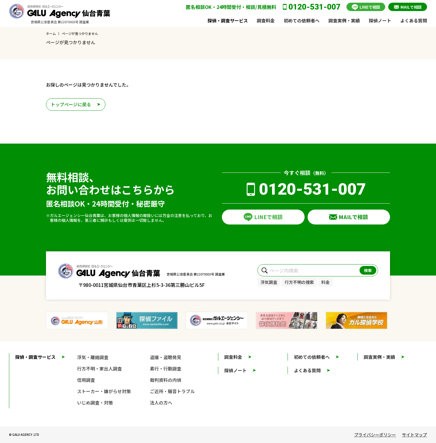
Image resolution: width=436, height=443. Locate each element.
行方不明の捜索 (299, 282)
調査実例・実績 (344, 20)
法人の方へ (161, 402)
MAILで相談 (411, 7)
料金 (325, 282)
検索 (368, 270)
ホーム (51, 33)
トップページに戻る (71, 104)
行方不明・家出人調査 (99, 368)
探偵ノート (380, 20)
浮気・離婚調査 (92, 357)
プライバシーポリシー (375, 435)
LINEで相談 (370, 7)
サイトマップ (414, 435)
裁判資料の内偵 (165, 380)
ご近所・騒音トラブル (172, 391)
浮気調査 (268, 282)
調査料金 (266, 20)
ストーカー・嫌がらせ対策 (104, 391)
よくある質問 (413, 20)
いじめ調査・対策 (95, 402)
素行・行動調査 (165, 368)
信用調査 (86, 380)
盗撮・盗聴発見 (165, 357)
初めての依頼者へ (302, 20)
